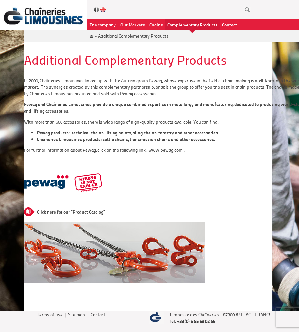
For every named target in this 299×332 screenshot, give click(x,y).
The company (103, 24)
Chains (156, 24)
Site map (76, 314)
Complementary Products (192, 24)
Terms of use (49, 314)
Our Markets (132, 24)
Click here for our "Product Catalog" (71, 211)
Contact (229, 24)
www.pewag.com (166, 150)
